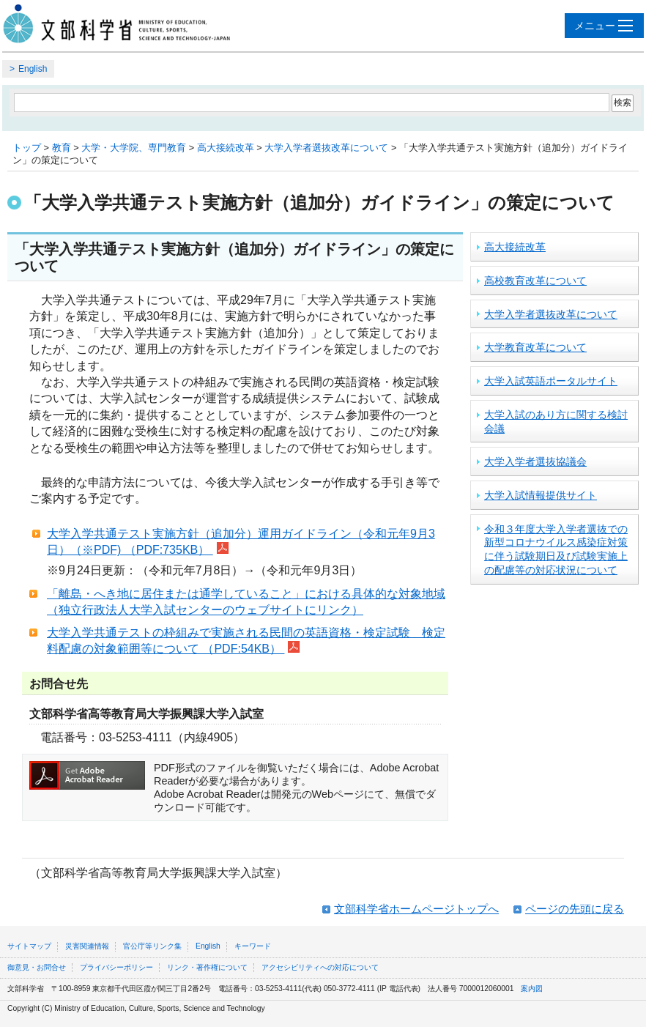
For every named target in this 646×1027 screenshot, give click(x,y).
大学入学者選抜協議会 (535, 461)
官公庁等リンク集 (152, 946)
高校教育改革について (535, 280)
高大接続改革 (225, 147)
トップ (26, 147)
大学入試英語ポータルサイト (550, 381)
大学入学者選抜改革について (326, 147)
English (32, 69)
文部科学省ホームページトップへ (416, 908)
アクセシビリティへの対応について (320, 967)
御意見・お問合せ (36, 967)
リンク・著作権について (207, 967)
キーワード (252, 946)
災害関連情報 (87, 946)
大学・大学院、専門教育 (133, 147)
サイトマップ (29, 946)
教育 (61, 147)
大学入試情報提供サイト (540, 495)
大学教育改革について (535, 347)
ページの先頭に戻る (574, 908)
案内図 (532, 989)
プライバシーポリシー (116, 967)
